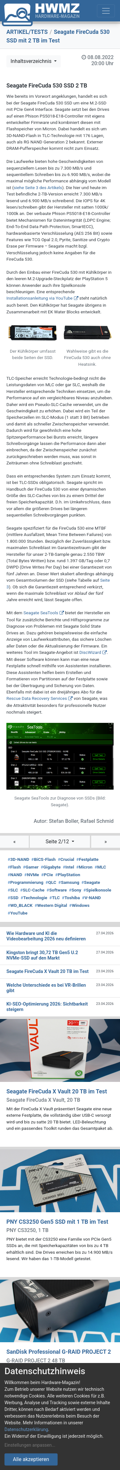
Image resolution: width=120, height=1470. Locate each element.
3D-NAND (18, 859)
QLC (50, 882)
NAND (15, 874)
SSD (13, 897)
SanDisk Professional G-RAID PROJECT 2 (58, 1352)
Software (57, 889)
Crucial (66, 859)
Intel (68, 866)
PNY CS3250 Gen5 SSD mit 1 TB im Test (57, 1222)
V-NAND (91, 897)
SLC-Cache (32, 889)
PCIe (47, 874)
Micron (84, 866)
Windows (79, 905)
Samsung (68, 882)
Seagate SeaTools (40, 612)
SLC (13, 889)
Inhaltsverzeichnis (32, 61)
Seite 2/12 (57, 841)
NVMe (31, 874)
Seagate (91, 882)
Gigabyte (50, 866)
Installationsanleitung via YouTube (39, 298)
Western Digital (51, 905)
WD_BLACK (20, 905)
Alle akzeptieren (31, 1459)
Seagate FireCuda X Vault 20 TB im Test (56, 1091)
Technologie (33, 897)
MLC (100, 866)
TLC (54, 897)
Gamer (31, 866)
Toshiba (71, 897)
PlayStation (67, 874)
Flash (14, 866)
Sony (75, 889)
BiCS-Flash (43, 859)
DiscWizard (90, 652)
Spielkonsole (97, 889)
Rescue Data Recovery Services (36, 698)
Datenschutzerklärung (26, 1429)
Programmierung (26, 882)
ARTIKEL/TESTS (27, 32)
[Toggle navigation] (106, 10)
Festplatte (87, 859)
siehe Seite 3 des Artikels (38, 187)
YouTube (18, 912)
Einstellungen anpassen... (29, 1445)
